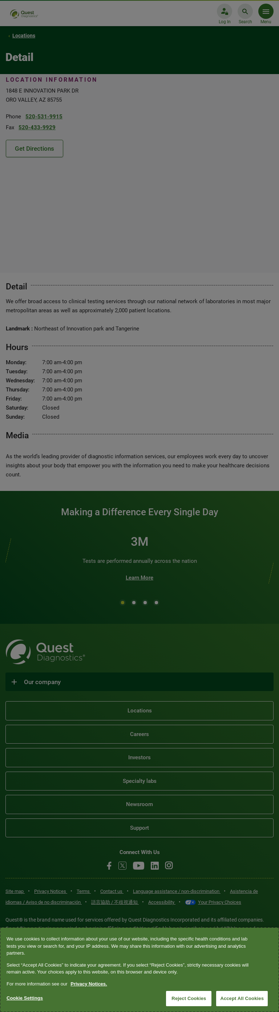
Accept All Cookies (242, 998)
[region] (139, 969)
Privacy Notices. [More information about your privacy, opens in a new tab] (88, 984)
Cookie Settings (25, 998)
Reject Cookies (188, 998)
